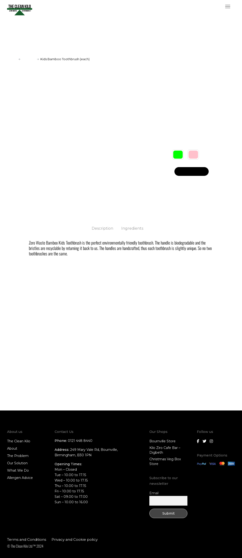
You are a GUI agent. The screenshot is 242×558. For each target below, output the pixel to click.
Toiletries (28, 59)
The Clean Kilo (18, 441)
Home (12, 59)
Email (154, 493)
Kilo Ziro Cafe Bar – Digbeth (164, 449)
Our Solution (17, 463)
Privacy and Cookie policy (75, 539)
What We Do (18, 470)
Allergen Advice (20, 477)
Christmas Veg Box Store (165, 461)
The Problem (18, 455)
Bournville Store (162, 441)
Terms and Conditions (26, 539)
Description (102, 228)
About (12, 448)
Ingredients (132, 228)
